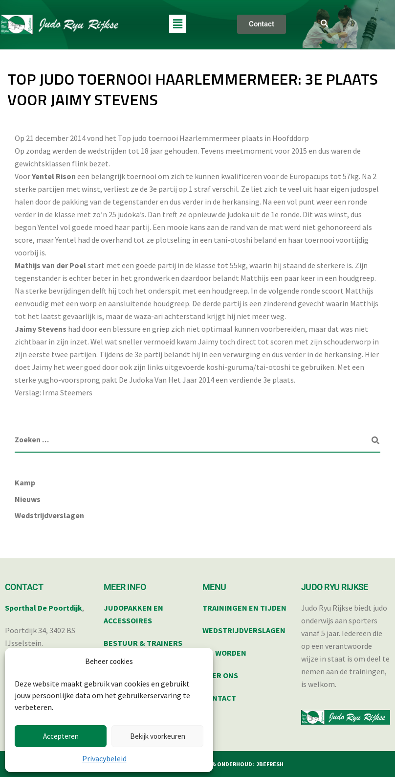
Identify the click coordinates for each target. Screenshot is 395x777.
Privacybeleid (104, 758)
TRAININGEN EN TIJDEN (244, 608)
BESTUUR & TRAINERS (143, 643)
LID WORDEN (224, 653)
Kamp (25, 482)
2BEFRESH (270, 764)
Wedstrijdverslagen (49, 515)
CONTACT (219, 698)
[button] (177, 24)
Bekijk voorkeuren (157, 736)
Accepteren (61, 736)
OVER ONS (220, 675)
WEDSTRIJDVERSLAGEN (243, 630)
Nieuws (28, 499)
